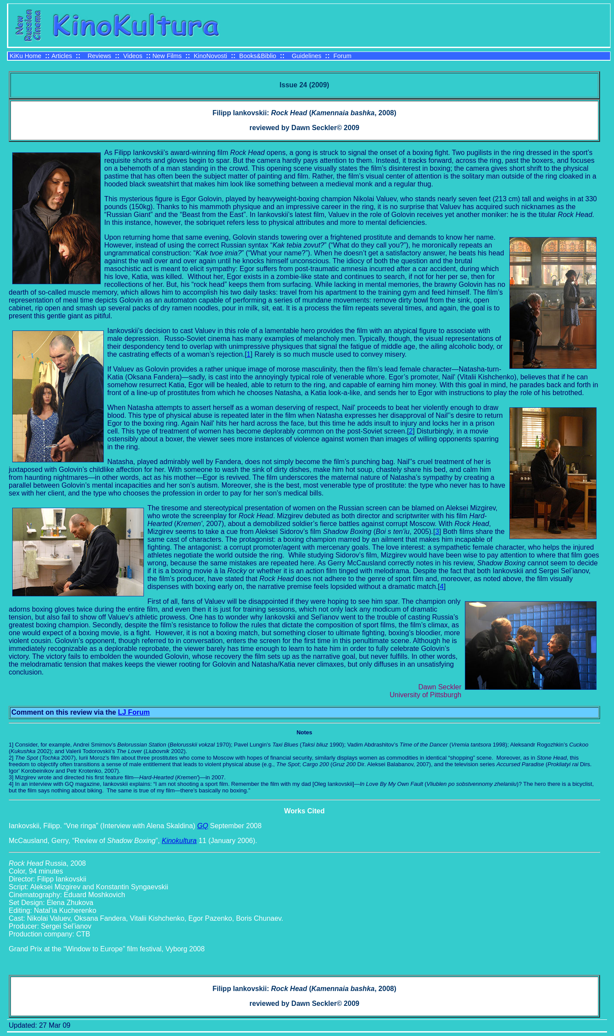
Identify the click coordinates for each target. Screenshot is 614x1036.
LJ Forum (134, 712)
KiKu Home (25, 55)
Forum (342, 55)
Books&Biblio (257, 55)
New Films (166, 55)
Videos (133, 55)
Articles (61, 55)
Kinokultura (179, 840)
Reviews (99, 55)
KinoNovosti (210, 55)
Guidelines (306, 55)
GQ (202, 825)
